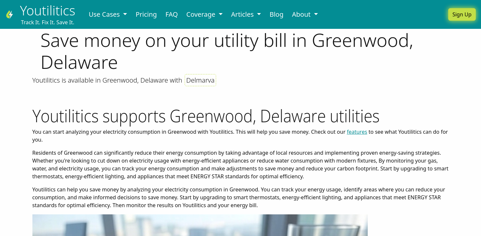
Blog (276, 14)
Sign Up (462, 14)
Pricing (146, 14)
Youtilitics (47, 10)
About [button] (302, 14)
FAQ (171, 14)
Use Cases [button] (105, 14)
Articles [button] (243, 14)
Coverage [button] (201, 14)
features (357, 131)
